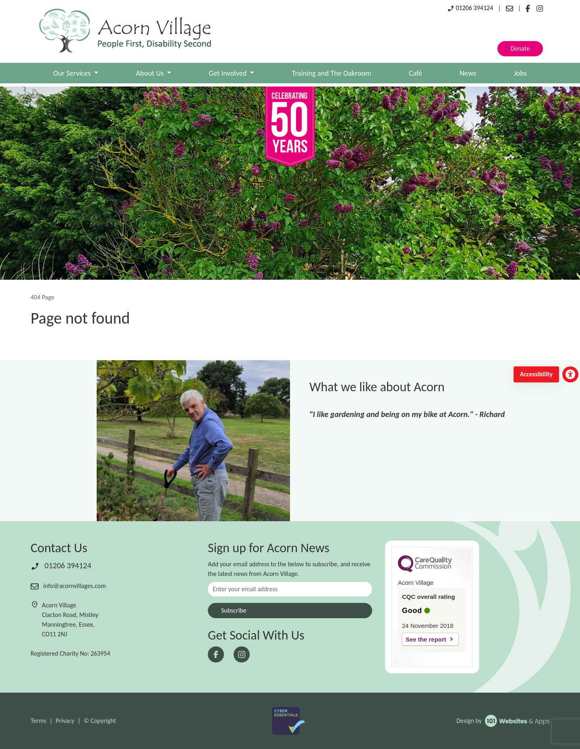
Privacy (65, 720)
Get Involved (229, 73)
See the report (426, 639)
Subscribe (233, 610)
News (468, 73)
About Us (150, 73)
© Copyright (100, 720)
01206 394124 (470, 8)
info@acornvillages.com (68, 586)
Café (415, 73)
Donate (520, 48)
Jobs (520, 73)
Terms (38, 720)
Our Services (72, 73)
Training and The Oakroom (331, 73)
